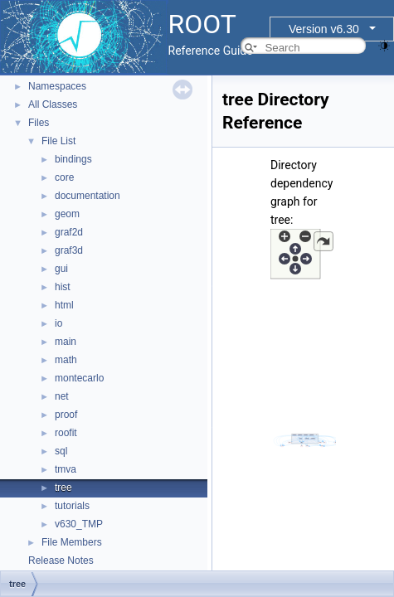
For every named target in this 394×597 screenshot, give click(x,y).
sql (61, 451)
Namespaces (57, 86)
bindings (73, 159)
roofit (66, 433)
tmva (65, 469)
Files (38, 123)
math (66, 360)
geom (67, 214)
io (58, 323)
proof (66, 414)
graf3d (69, 250)
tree (63, 487)
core (64, 177)
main (65, 341)
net (62, 396)
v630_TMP (79, 524)
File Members (71, 542)
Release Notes (61, 560)
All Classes (52, 104)
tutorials (72, 506)
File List (58, 141)
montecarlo (79, 378)
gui (61, 268)
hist (63, 287)
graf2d (69, 232)
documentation (87, 195)
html (64, 305)
